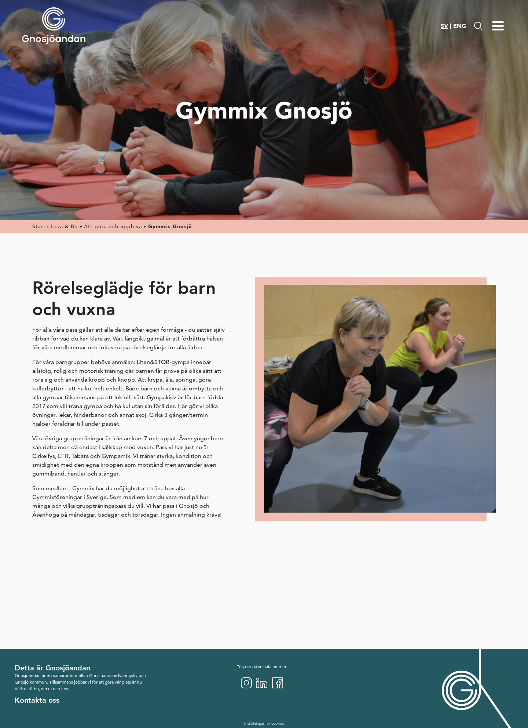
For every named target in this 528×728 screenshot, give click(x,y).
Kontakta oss (37, 700)
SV (444, 25)
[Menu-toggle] (498, 26)
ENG (459, 25)
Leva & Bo (64, 226)
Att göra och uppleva (113, 226)
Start (38, 226)
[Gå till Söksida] (478, 26)
